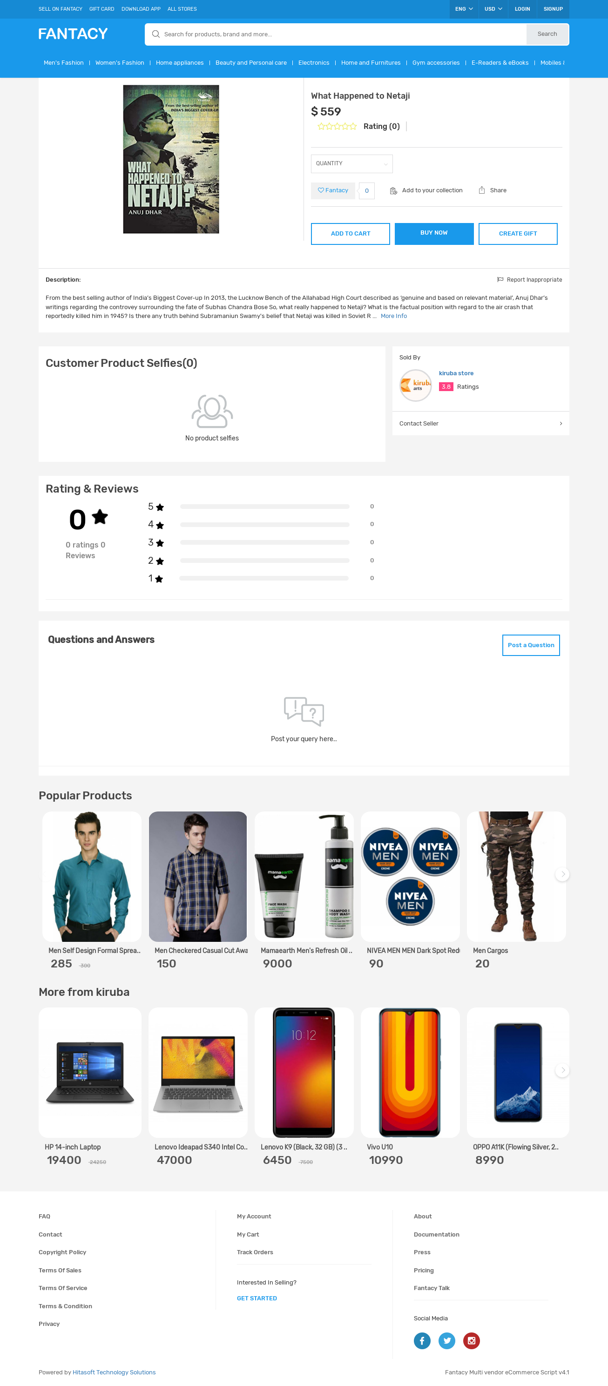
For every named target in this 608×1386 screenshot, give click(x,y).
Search (547, 33)
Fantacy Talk (432, 1288)
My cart (248, 1234)
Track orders (255, 1252)
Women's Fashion (119, 62)
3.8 (446, 386)
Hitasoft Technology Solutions (114, 1372)
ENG (464, 9)
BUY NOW (434, 232)
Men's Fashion (64, 62)
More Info (394, 315)
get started (257, 1298)
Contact (50, 1234)
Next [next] (563, 879)
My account (254, 1216)
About (423, 1216)
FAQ (44, 1216)
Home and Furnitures (371, 62)
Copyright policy (62, 1252)
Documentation (436, 1234)
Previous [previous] (47, 879)
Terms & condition (65, 1306)
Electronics (314, 62)
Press (422, 1252)
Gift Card (102, 9)
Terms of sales (60, 1270)
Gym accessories (436, 62)
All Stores (182, 9)
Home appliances (180, 62)
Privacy (49, 1323)
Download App (141, 9)
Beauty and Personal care (251, 62)
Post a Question (531, 645)
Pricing (424, 1270)
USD (493, 9)
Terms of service (63, 1288)
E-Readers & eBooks (500, 62)
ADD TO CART (351, 233)
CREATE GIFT (518, 233)
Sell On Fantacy (60, 9)
